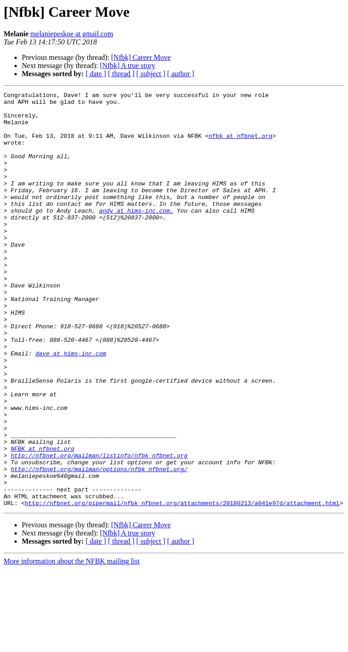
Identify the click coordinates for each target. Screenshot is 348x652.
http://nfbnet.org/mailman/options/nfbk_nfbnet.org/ (99, 545)
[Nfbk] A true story (127, 65)
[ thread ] (121, 74)
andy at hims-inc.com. (136, 235)
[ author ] (180, 74)
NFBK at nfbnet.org (42, 520)
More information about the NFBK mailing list (72, 644)
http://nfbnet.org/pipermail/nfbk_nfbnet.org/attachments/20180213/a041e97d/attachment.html (182, 586)
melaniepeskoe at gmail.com (71, 34)
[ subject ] (150, 74)
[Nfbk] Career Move (141, 57)
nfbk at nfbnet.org (240, 145)
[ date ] (96, 74)
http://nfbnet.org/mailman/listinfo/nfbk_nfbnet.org (99, 529)
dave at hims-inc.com (70, 406)
